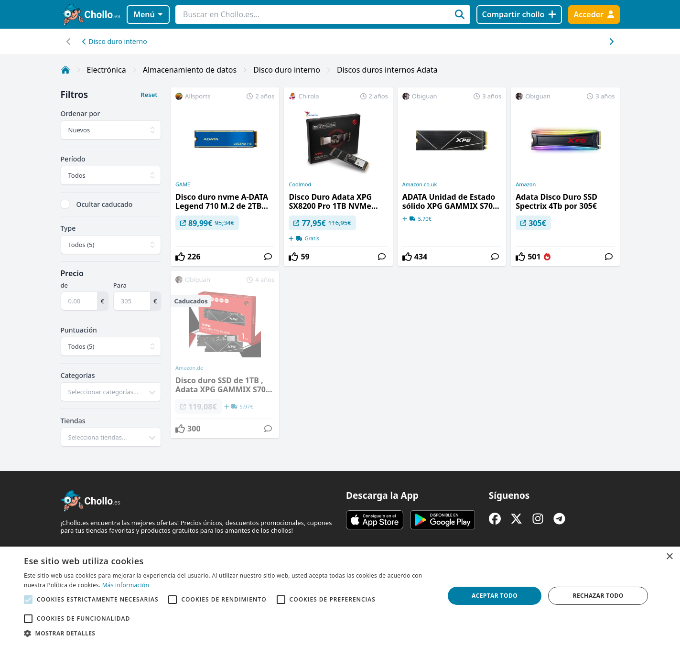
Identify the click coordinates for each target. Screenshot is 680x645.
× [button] (669, 556)
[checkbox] (65, 204)
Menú (147, 14)
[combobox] (111, 391)
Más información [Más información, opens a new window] (125, 585)
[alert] (340, 596)
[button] (228, 633)
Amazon (526, 184)
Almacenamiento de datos (190, 69)
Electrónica (106, 69)
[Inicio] (65, 70)
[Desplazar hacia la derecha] (69, 41)
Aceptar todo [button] (495, 595)
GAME (182, 184)
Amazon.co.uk (419, 184)
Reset (148, 94)
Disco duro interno (114, 41)
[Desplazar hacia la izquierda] (611, 41)
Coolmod (300, 184)
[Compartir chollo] (519, 14)
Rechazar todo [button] (598, 595)
